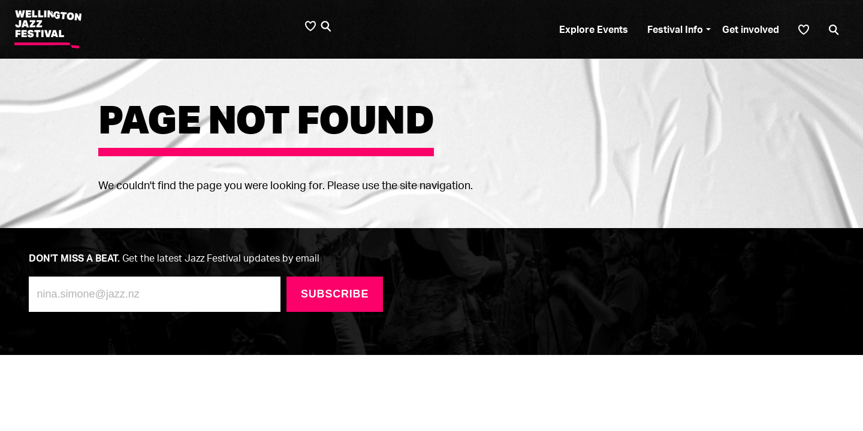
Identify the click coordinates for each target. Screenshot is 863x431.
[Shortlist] (804, 29)
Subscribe (335, 294)
